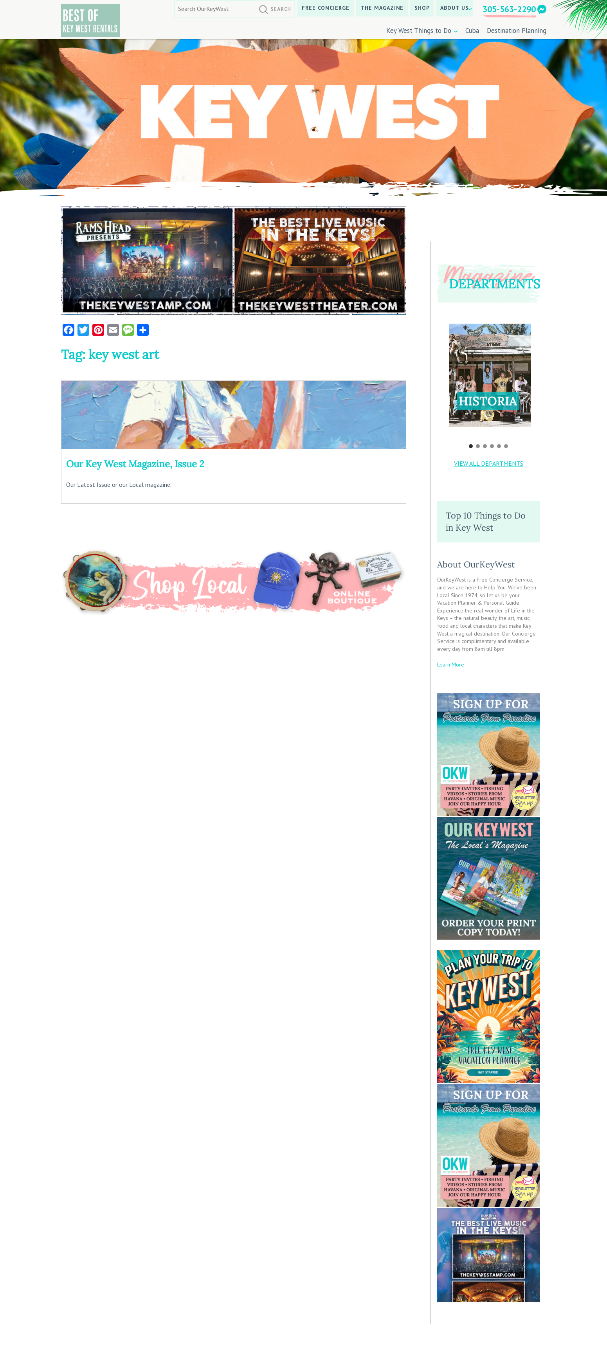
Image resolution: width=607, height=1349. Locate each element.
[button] (490, 375)
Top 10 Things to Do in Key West (486, 521)
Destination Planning (516, 30)
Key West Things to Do (418, 30)
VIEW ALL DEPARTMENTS (488, 463)
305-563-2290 (509, 9)
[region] (488, 381)
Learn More (450, 664)
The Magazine (382, 7)
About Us (454, 7)
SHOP (422, 7)
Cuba (472, 30)
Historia (488, 401)
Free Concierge (326, 7)
